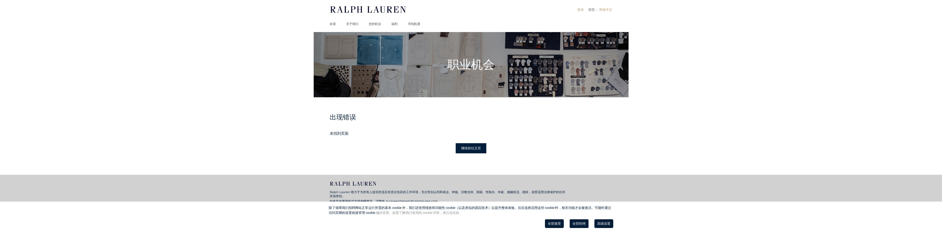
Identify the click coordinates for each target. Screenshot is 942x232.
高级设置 (603, 223)
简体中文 (605, 10)
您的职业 (375, 24)
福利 (394, 24)
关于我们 (352, 24)
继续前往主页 (471, 148)
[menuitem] (580, 9)
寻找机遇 (414, 24)
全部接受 (554, 223)
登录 (580, 10)
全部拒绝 (579, 223)
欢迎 (333, 24)
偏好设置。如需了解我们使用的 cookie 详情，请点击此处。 (419, 213)
